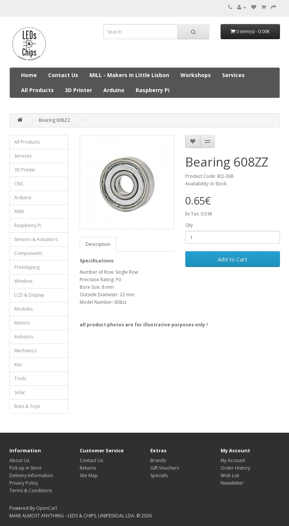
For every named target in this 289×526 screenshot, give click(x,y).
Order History (235, 468)
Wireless (23, 281)
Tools (20, 378)
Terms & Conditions (30, 490)
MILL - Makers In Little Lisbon (129, 75)
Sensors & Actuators (35, 239)
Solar (19, 392)
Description (98, 244)
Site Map (89, 475)
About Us (19, 460)
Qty (189, 225)
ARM (19, 211)
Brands (158, 460)
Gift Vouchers (164, 468)
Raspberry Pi (152, 90)
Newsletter (232, 483)
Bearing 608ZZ (54, 120)
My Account (233, 460)
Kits (18, 364)
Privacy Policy (23, 483)
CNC (19, 183)
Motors (22, 323)
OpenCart (46, 508)
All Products (37, 90)
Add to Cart (232, 259)
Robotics (23, 336)
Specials (159, 475)
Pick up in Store (25, 468)
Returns (88, 468)
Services (233, 75)
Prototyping (26, 267)
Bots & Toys (27, 406)
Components (28, 253)
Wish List (230, 475)
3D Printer (78, 90)
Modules (23, 309)
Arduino (113, 90)
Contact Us (63, 75)
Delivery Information (31, 475)
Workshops (195, 75)
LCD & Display (29, 295)
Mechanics (25, 350)
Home (29, 75)
